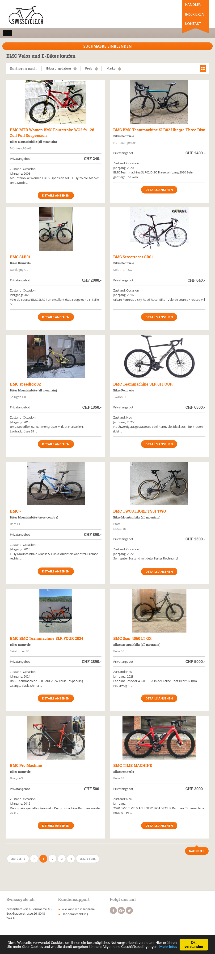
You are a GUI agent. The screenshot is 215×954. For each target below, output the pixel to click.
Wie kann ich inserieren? (78, 909)
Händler (193, 4)
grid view (203, 68)
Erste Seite (18, 858)
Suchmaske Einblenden (107, 46)
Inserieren (194, 14)
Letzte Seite (88, 858)
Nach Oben (197, 851)
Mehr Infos (92, 949)
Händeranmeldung (75, 914)
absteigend (75, 70)
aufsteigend (75, 68)
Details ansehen (56, 195)
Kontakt (193, 23)
